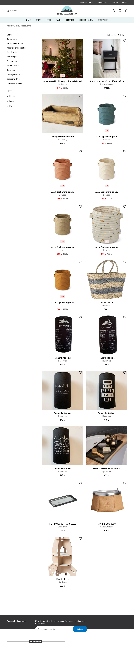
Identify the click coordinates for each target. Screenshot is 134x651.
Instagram (21, 621)
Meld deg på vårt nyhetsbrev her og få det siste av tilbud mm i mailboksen (60, 622)
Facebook (11, 621)
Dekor (16, 26)
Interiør (10, 26)
